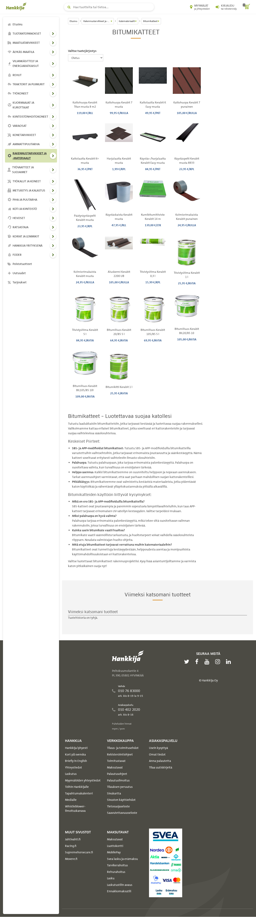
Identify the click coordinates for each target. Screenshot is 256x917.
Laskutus (71, 774)
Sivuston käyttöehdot (121, 800)
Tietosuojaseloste (118, 806)
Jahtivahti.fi (73, 839)
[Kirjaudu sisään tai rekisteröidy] (226, 7)
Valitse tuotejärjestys (82, 51)
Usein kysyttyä (158, 748)
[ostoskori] (246, 7)
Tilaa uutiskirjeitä (160, 767)
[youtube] (207, 661)
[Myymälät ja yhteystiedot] (200, 7)
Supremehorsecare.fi (79, 852)
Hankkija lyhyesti (76, 748)
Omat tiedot (157, 754)
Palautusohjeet (117, 774)
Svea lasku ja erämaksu (122, 859)
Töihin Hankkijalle (77, 787)
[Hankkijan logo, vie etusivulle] (17, 6)
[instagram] (218, 661)
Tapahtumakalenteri (79, 793)
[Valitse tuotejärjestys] (85, 57)
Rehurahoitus (116, 872)
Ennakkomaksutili (119, 891)
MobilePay (114, 852)
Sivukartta (114, 793)
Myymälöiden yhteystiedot (83, 780)
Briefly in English (76, 761)
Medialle (71, 800)
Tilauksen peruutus (120, 787)
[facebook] (197, 661)
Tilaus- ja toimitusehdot (123, 748)
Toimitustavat (116, 761)
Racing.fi (70, 846)
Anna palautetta (160, 761)
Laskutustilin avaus (119, 885)
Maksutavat (115, 767)
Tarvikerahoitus (117, 865)
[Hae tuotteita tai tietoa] (109, 7)
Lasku (110, 878)
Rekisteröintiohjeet (120, 754)
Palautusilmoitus (118, 780)
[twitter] (187, 661)
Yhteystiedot (73, 767)
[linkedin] (229, 661)
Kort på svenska (75, 754)
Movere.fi (71, 859)
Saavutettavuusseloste (122, 813)
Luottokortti (115, 846)
